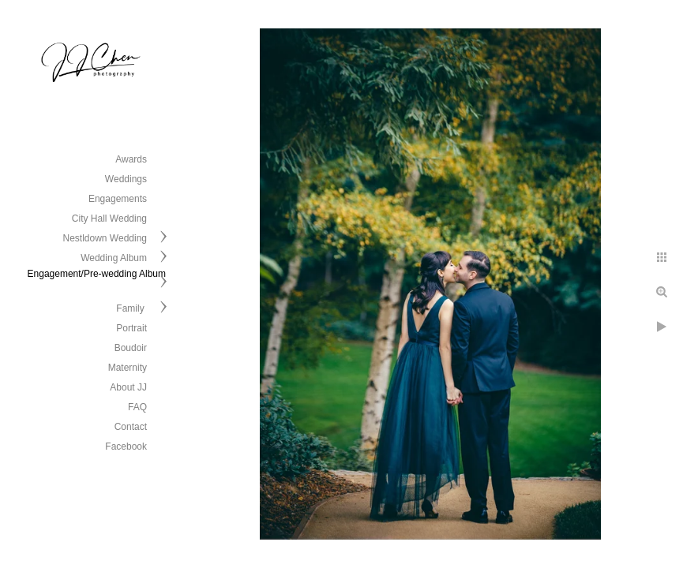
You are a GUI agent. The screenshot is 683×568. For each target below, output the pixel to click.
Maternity (127, 367)
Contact (130, 426)
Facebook (126, 446)
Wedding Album (114, 257)
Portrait (131, 328)
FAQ (137, 407)
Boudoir (130, 347)
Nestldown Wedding (104, 238)
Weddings (126, 179)
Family (131, 308)
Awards (131, 159)
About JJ (128, 387)
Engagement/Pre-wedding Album (97, 273)
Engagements (117, 198)
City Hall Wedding (109, 218)
